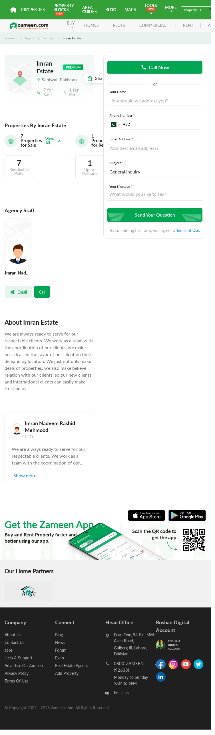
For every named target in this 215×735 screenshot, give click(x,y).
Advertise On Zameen (24, 665)
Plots (119, 25)
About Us (13, 634)
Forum (61, 650)
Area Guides (89, 9)
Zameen (11, 38)
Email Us (121, 692)
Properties (33, 9)
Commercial (152, 25)
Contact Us (14, 642)
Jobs (9, 650)
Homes (91, 25)
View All (53, 141)
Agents (30, 38)
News (60, 642)
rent (188, 25)
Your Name (119, 91)
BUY (71, 24)
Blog (110, 9)
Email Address (121, 139)
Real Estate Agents (71, 665)
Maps (130, 9)
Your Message (121, 186)
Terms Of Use (16, 681)
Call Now (155, 67)
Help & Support (18, 658)
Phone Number (122, 115)
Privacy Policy (17, 673)
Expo (59, 658)
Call (42, 292)
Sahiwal (49, 38)
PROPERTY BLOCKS (63, 9)
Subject (116, 162)
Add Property (67, 673)
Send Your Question (154, 214)
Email (18, 292)
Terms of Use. (188, 230)
